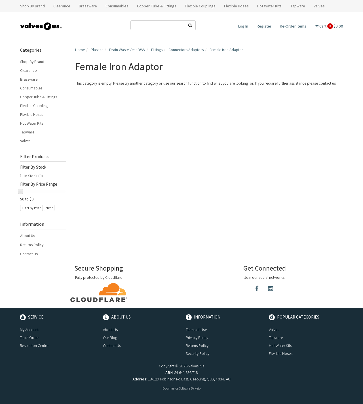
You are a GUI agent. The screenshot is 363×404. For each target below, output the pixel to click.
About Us (27, 235)
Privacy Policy (197, 337)
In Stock (33, 175)
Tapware (27, 132)
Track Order (29, 337)
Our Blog (110, 337)
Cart (329, 26)
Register (264, 26)
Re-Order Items (293, 26)
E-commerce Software (176, 388)
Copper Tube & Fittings (38, 96)
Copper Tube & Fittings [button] (156, 6)
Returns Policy (31, 244)
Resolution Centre (34, 345)
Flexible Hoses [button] (236, 6)
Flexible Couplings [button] (200, 6)
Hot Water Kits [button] (269, 6)
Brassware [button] (88, 6)
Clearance (28, 70)
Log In (243, 26)
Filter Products (34, 156)
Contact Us (29, 253)
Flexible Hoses (31, 114)
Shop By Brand (32, 61)
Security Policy (197, 353)
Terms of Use (196, 329)
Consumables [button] (116, 6)
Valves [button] (319, 6)
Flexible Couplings (34, 105)
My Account (29, 329)
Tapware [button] (297, 6)
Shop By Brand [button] (32, 6)
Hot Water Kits (31, 123)
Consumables (31, 88)
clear (49, 208)
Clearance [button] (61, 6)
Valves (25, 140)
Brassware (28, 79)
